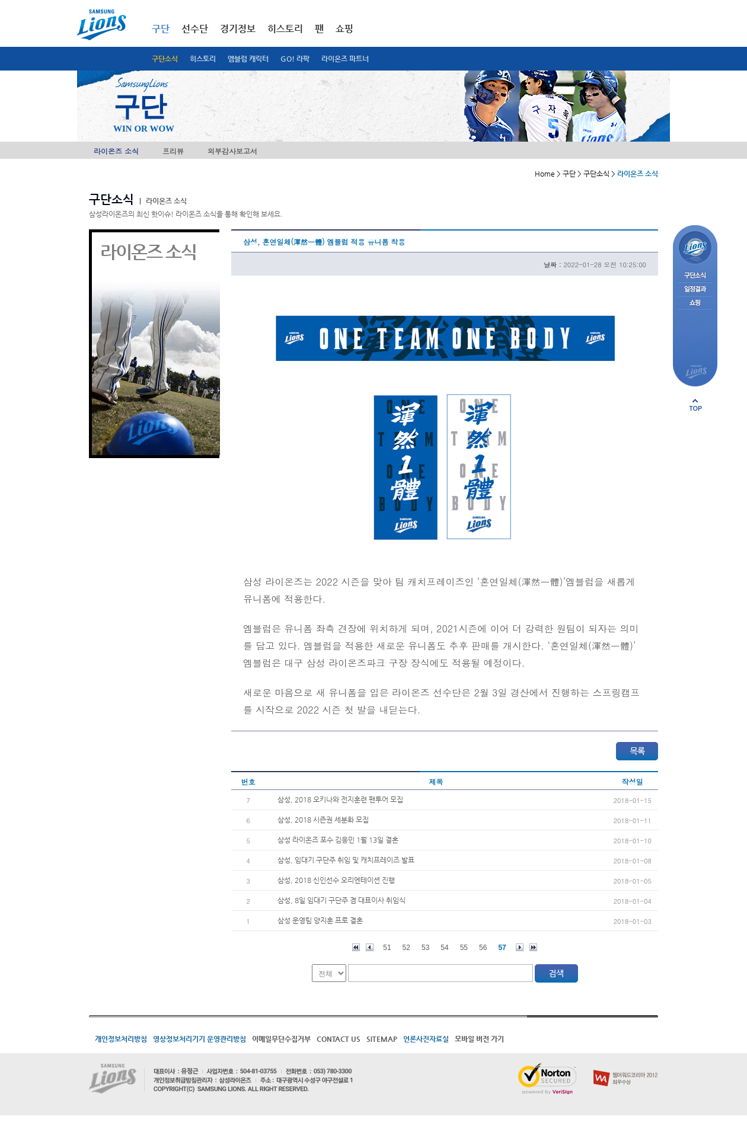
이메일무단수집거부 (281, 1039)
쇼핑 (344, 28)
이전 (369, 947)
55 (464, 947)
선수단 (194, 28)
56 (483, 947)
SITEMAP (381, 1039)
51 (387, 947)
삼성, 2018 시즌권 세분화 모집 (323, 819)
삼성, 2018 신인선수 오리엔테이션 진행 (336, 880)
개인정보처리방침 (121, 1039)
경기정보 (238, 28)
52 (406, 947)
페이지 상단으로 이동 (695, 405)
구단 (161, 28)
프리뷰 (173, 151)
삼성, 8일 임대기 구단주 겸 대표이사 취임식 (341, 900)
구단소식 (165, 59)
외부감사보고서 (232, 151)
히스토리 (203, 59)
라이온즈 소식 (116, 151)
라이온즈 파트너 (345, 59)
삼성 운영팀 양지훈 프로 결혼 (320, 920)
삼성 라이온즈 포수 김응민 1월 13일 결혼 (337, 840)
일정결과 (695, 289)
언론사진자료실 (426, 1039)
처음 (356, 947)
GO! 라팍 (294, 59)
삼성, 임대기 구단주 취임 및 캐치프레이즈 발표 (345, 860)
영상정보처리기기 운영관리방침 (199, 1039)
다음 (519, 947)
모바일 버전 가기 (479, 1039)
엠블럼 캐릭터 (248, 59)
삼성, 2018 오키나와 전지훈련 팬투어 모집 (340, 799)
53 (425, 947)
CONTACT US (338, 1039)
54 (444, 947)
